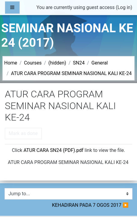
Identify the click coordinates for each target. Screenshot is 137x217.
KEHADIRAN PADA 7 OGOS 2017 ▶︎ (90, 205)
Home (10, 63)
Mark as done (23, 133)
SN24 (79, 63)
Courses (33, 63)
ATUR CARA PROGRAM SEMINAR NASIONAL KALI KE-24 (71, 73)
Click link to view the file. (68, 150)
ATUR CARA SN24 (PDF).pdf (53, 150)
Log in (123, 7)
